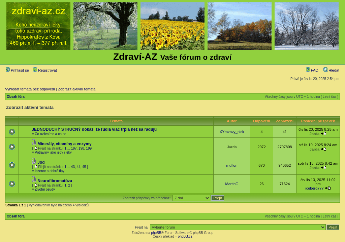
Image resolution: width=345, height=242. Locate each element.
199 (89, 148)
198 (81, 148)
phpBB (156, 233)
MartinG (232, 184)
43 (73, 167)
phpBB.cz (185, 236)
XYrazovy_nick (232, 132)
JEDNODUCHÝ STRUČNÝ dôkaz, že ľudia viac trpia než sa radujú (94, 129)
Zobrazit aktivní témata (76, 89)
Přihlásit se (17, 70)
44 (79, 167)
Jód (40, 162)
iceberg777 (314, 188)
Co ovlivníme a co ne (50, 134)
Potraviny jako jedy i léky (53, 152)
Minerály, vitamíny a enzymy (64, 144)
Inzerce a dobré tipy (49, 171)
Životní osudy (45, 189)
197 (74, 148)
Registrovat (45, 70)
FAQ (312, 70)
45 (84, 167)
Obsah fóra (16, 96)
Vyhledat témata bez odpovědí (30, 89)
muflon (232, 165)
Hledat (331, 70)
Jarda (314, 134)
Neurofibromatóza (54, 180)
